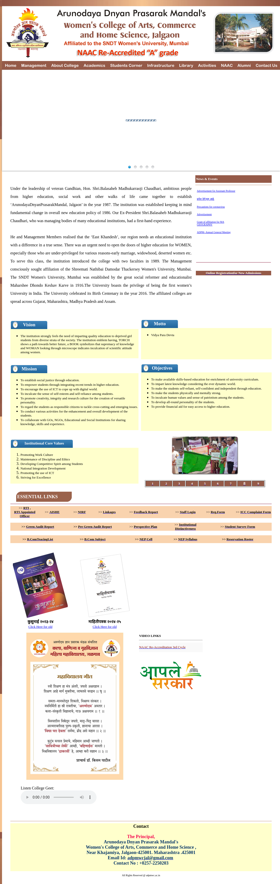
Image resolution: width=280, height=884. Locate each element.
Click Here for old (40, 627)
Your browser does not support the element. (59, 797)
